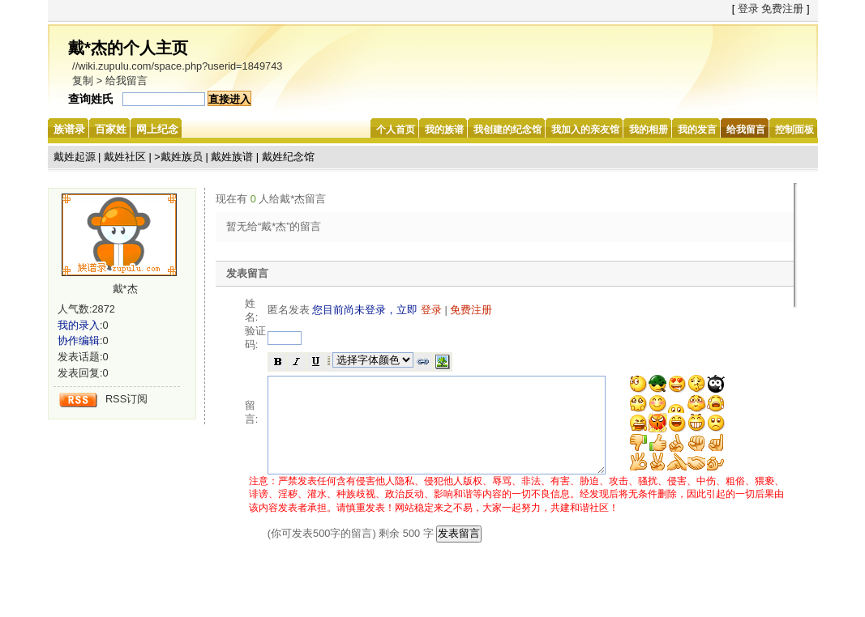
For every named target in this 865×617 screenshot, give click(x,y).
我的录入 (79, 325)
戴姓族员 (182, 157)
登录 (748, 8)
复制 (82, 80)
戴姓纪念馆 (288, 157)
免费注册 (782, 8)
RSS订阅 (126, 399)
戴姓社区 (125, 157)
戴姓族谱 (232, 157)
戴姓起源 (75, 157)
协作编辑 (79, 340)
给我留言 (126, 80)
